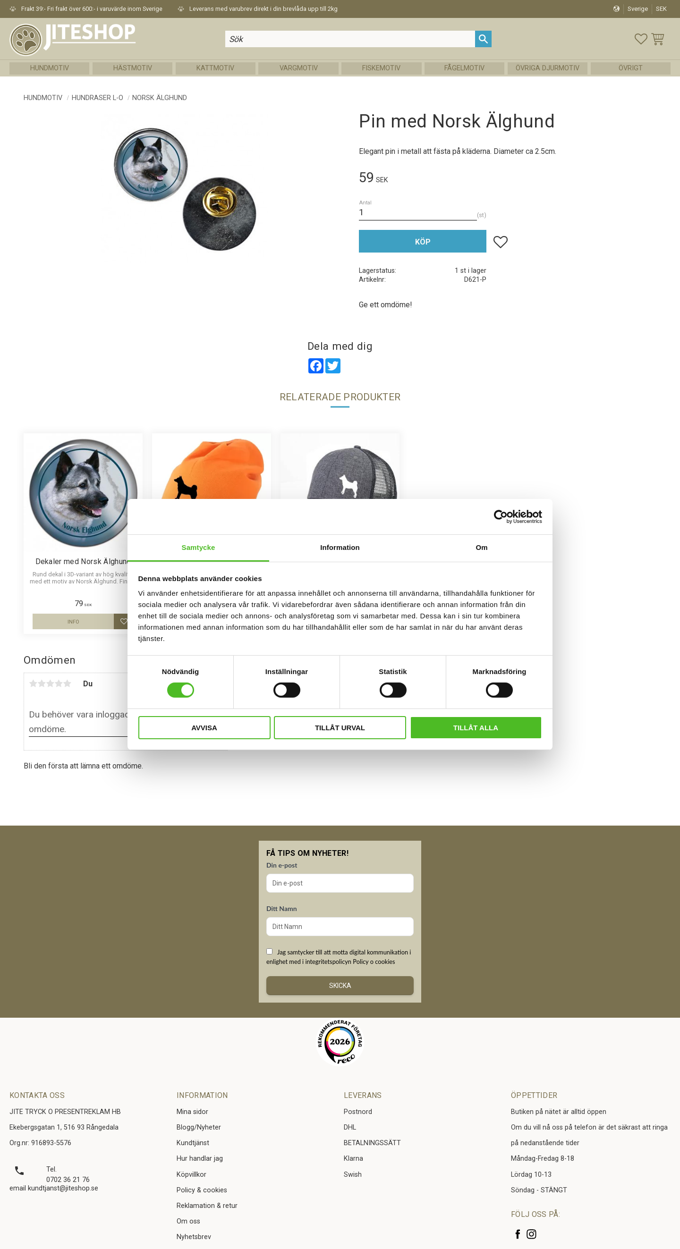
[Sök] (483, 39)
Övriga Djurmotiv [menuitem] (547, 68)
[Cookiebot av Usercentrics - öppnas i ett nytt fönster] (500, 516)
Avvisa (204, 728)
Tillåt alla (475, 728)
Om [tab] (481, 547)
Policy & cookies (202, 1190)
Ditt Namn (281, 908)
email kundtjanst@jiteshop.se (53, 1188)
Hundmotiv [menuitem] (49, 68)
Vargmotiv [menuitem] (299, 68)
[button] (641, 39)
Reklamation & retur (207, 1206)
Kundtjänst (193, 1143)
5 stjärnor (67, 683)
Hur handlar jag (200, 1159)
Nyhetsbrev (194, 1237)
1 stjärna (33, 683)
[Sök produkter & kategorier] (350, 39)
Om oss (188, 1221)
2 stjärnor (41, 683)
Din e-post (281, 865)
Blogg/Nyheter (199, 1127)
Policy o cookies (374, 961)
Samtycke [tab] (198, 547)
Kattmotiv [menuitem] (215, 68)
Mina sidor (192, 1112)
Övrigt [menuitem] (631, 68)
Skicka (340, 985)
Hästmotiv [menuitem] (132, 68)
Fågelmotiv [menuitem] (464, 68)
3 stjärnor (50, 683)
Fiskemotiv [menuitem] (381, 68)
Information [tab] (340, 547)
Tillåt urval (340, 728)
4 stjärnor (58, 683)
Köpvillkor (191, 1175)
